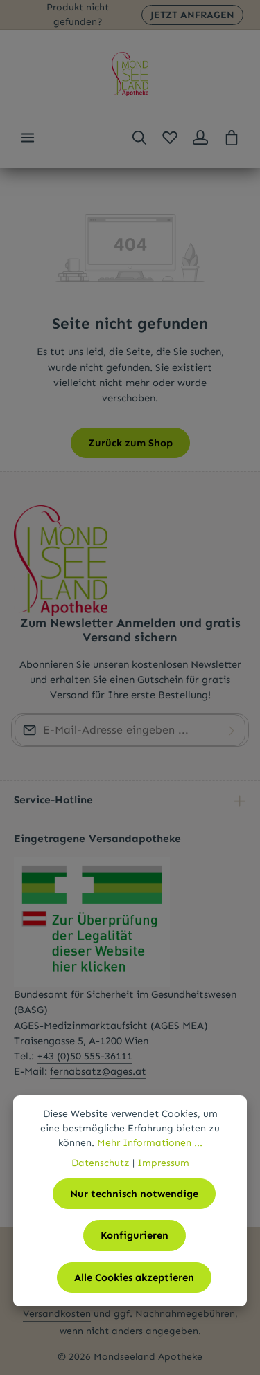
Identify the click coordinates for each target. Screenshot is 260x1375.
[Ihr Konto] (200, 138)
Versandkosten (57, 1314)
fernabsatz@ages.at (98, 1071)
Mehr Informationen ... (149, 1143)
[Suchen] (139, 138)
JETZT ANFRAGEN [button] (192, 15)
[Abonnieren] (231, 730)
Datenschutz (100, 1163)
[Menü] (28, 138)
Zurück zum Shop (130, 443)
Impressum (163, 1163)
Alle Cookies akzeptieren (134, 1277)
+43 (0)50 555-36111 (84, 1056)
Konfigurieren (134, 1235)
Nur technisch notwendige (134, 1193)
